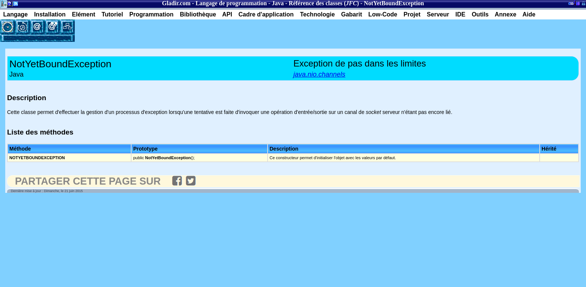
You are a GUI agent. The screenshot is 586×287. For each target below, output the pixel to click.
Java (278, 3)
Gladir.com (176, 3)
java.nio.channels (319, 74)
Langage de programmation (231, 3)
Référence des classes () (324, 3)
